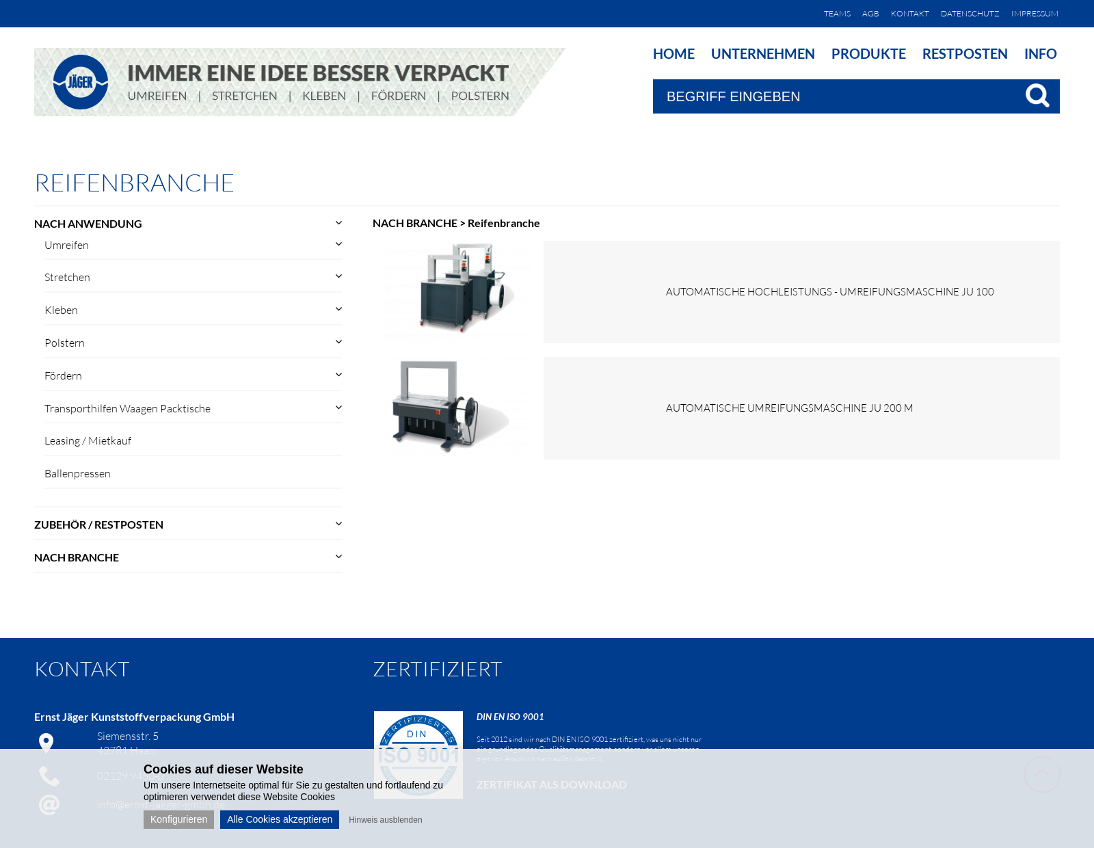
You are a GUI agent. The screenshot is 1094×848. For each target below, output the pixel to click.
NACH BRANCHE (76, 557)
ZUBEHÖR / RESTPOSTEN (98, 524)
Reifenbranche (504, 222)
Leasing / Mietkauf (87, 440)
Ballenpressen (77, 473)
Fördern (63, 375)
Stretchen (67, 277)
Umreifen (66, 245)
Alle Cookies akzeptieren (279, 819)
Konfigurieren (178, 819)
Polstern (64, 342)
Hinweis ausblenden (385, 820)
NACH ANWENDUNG (88, 223)
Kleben (61, 310)
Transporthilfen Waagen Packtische (127, 408)
